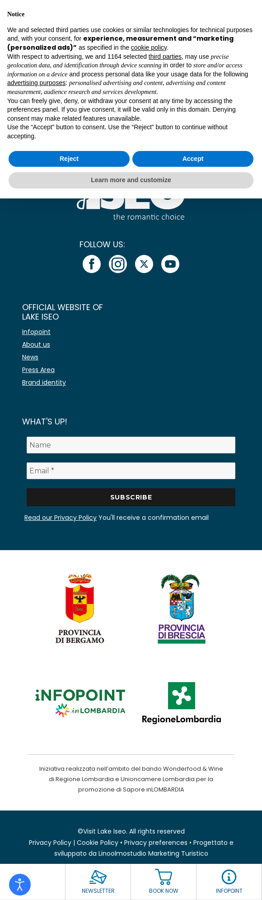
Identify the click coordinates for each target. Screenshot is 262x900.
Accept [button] (193, 158)
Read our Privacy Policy (60, 517)
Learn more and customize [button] (131, 180)
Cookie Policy (97, 842)
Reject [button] (69, 158)
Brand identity (44, 382)
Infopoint (36, 331)
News (30, 357)
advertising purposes (36, 82)
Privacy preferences (155, 842)
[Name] (131, 445)
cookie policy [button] (149, 47)
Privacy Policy (50, 842)
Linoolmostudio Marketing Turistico (153, 853)
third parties (165, 56)
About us (36, 344)
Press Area (38, 369)
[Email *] (131, 470)
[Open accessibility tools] (20, 884)
